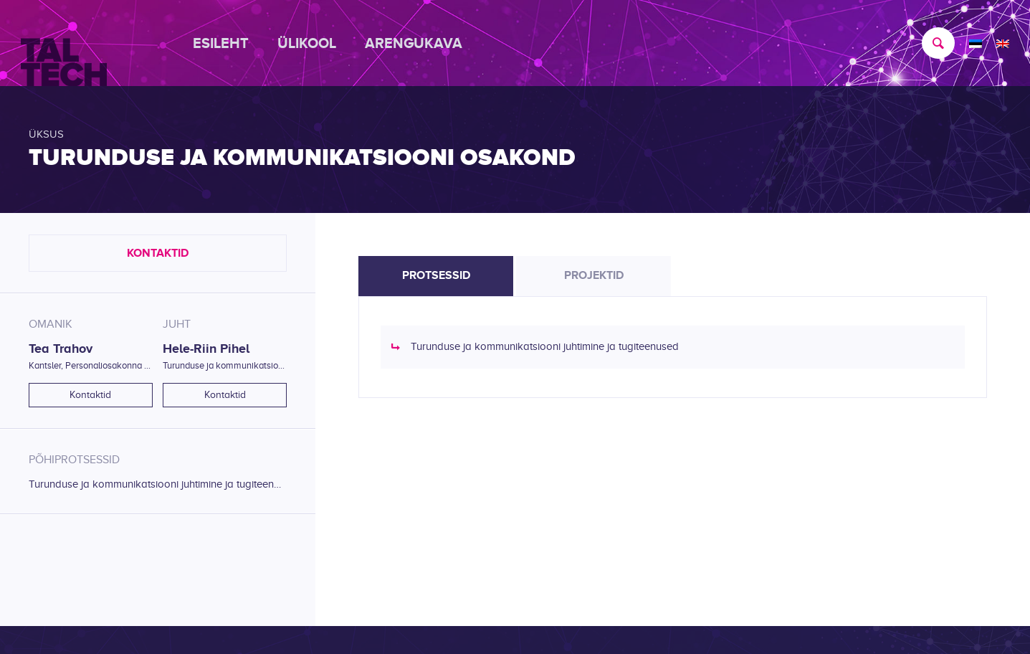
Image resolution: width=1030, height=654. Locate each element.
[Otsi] (931, 43)
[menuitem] (228, 43)
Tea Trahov (60, 348)
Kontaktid (158, 253)
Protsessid (436, 275)
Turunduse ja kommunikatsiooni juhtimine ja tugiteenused (158, 484)
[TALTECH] (64, 44)
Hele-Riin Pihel (206, 348)
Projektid (594, 275)
